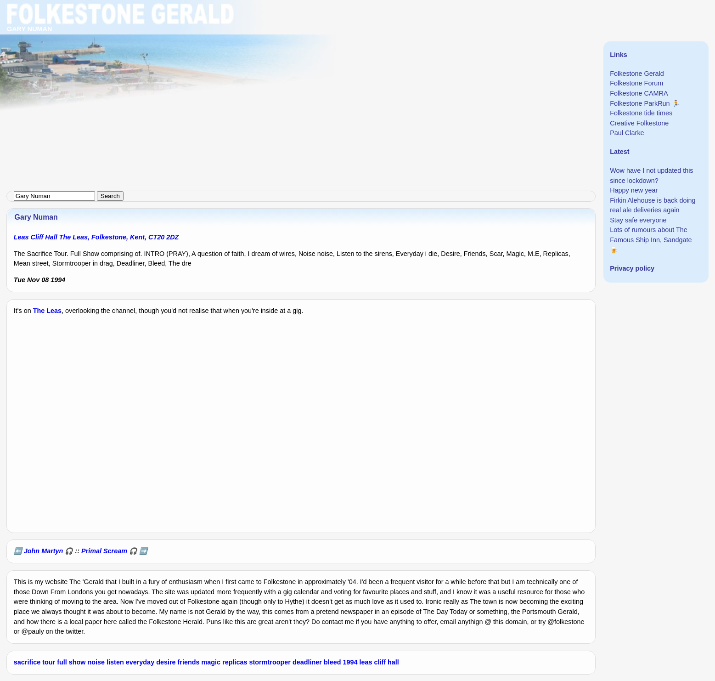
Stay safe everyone (638, 220)
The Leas (47, 310)
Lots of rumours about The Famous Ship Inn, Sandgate (651, 235)
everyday (140, 662)
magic (211, 662)
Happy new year (634, 190)
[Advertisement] (275, 64)
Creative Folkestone (639, 123)
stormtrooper (270, 662)
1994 (350, 662)
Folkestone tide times (641, 113)
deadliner (307, 662)
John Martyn (43, 551)
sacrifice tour (34, 662)
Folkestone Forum (636, 83)
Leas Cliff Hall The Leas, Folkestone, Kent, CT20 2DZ (96, 237)
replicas (234, 662)
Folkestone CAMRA (639, 93)
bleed (332, 662)
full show (71, 662)
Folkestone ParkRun (640, 103)
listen (115, 662)
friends (189, 662)
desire (165, 662)
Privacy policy (632, 268)
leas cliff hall (379, 662)
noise (96, 662)
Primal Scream (104, 551)
